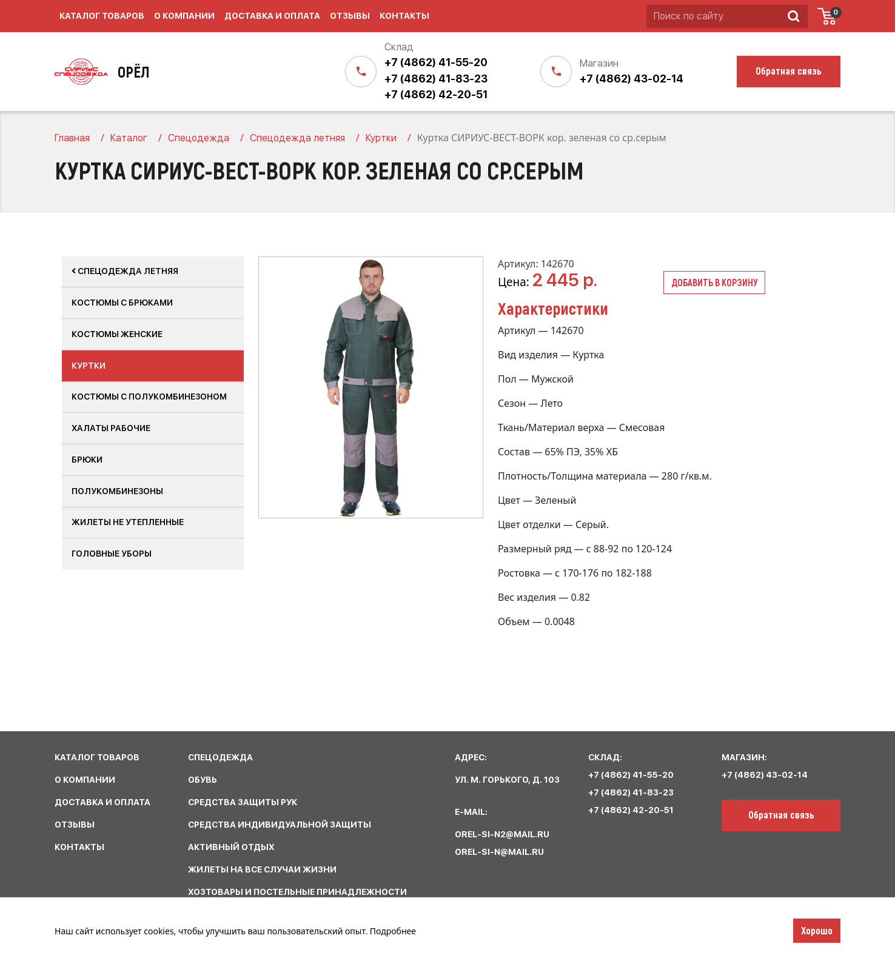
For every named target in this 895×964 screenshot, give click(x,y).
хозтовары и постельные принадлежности (297, 892)
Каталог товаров (101, 16)
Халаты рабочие (111, 428)
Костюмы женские (117, 334)
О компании (184, 16)
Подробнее (393, 931)
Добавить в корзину (714, 282)
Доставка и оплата (272, 16)
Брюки (87, 459)
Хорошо (817, 930)
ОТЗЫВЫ (75, 824)
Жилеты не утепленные (128, 522)
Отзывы (350, 16)
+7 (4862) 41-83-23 (436, 78)
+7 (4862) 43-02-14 (631, 78)
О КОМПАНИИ (85, 780)
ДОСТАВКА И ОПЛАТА (102, 802)
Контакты (404, 16)
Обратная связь (781, 814)
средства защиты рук (242, 802)
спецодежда (220, 757)
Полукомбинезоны (117, 491)
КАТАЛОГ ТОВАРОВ (97, 757)
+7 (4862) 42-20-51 (436, 94)
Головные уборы (112, 553)
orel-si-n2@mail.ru (502, 834)
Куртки (89, 365)
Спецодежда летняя (125, 271)
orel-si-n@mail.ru (499, 852)
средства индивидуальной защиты (279, 824)
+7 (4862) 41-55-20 (436, 62)
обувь (202, 780)
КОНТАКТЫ (79, 847)
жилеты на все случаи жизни (262, 869)
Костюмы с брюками (122, 302)
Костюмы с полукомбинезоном (149, 396)
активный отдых (231, 847)
